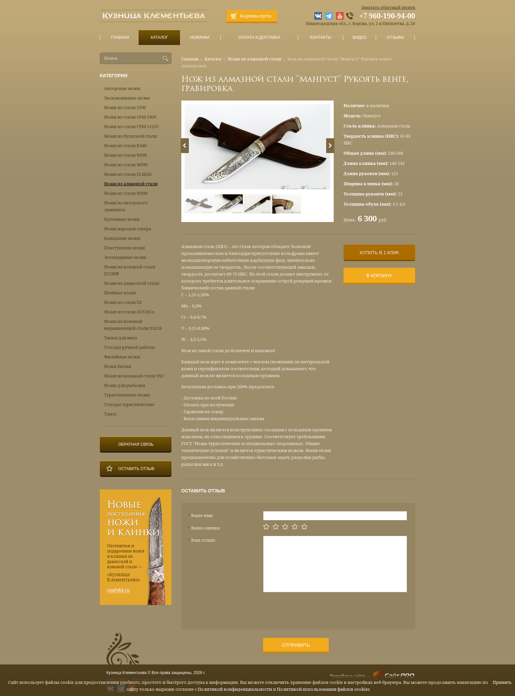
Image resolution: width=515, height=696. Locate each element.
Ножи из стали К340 (125, 145)
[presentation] (313, 608)
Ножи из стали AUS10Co (129, 311)
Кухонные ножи (122, 219)
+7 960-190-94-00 (387, 16)
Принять (502, 682)
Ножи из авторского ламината (126, 206)
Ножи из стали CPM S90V (130, 117)
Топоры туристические (129, 404)
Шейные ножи (120, 292)
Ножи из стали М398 (125, 193)
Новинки (199, 37)
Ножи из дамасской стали (131, 283)
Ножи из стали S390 (125, 107)
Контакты (320, 37)
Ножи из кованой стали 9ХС (134, 375)
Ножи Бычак (117, 366)
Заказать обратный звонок (388, 7)
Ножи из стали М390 (125, 164)
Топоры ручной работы (129, 347)
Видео (359, 37)
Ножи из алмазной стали (254, 58)
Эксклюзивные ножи (127, 98)
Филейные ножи (122, 356)
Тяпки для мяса (120, 337)
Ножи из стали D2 (123, 302)
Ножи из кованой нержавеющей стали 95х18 (133, 325)
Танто (110, 414)
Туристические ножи (127, 395)
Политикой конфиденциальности (235, 689)
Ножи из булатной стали (130, 136)
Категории (113, 75)
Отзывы (395, 37)
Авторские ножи (122, 88)
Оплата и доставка (259, 37)
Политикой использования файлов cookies (323, 689)
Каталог (159, 37)
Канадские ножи (122, 238)
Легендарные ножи (125, 257)
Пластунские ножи (124, 247)
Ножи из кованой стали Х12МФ (129, 270)
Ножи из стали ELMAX (128, 174)
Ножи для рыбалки (124, 385)
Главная (120, 37)
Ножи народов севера (127, 228)
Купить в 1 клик (379, 252)
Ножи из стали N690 (125, 155)
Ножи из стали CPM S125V (131, 126)
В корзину (379, 275)
